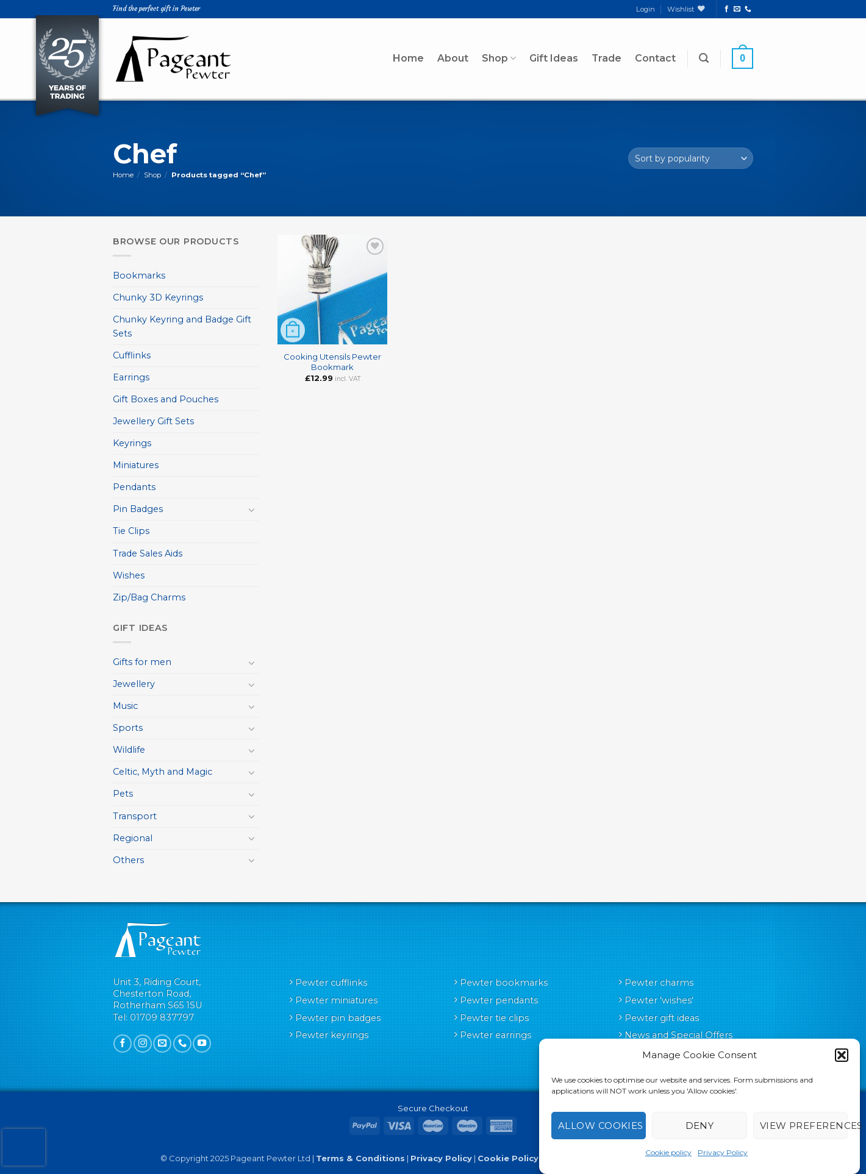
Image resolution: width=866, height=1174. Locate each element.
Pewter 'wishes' (658, 1000)
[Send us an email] (737, 9)
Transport (135, 816)
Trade (606, 58)
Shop (499, 58)
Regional (132, 838)
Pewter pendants (499, 1000)
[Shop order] (690, 158)
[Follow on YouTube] (202, 1043)
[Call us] (748, 9)
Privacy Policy (723, 1152)
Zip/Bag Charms (149, 597)
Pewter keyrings (331, 1035)
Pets (123, 793)
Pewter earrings (495, 1035)
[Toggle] (252, 509)
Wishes (129, 575)
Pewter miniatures (336, 1000)
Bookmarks (139, 275)
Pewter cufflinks (331, 982)
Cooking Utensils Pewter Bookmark (332, 362)
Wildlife (129, 749)
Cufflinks (132, 355)
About (452, 58)
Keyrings (132, 443)
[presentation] (23, 1147)
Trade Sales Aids (147, 553)
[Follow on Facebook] (726, 9)
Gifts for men (142, 661)
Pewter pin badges (338, 1017)
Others (128, 860)
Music (125, 705)
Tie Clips (131, 530)
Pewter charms (658, 982)
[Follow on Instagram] (143, 1043)
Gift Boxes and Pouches (165, 399)
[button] (842, 1055)
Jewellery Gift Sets (153, 421)
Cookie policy (668, 1152)
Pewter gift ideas (661, 1017)
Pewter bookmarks (504, 982)
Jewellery (134, 683)
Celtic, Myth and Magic (162, 771)
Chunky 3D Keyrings (158, 297)
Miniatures (136, 465)
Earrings (131, 377)
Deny (699, 1125)
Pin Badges (138, 508)
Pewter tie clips (494, 1017)
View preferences (804, 1125)
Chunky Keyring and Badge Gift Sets (182, 326)
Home (408, 58)
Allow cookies (600, 1125)
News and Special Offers (678, 1035)
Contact (655, 58)
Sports (128, 727)
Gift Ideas (553, 58)
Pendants (134, 487)
